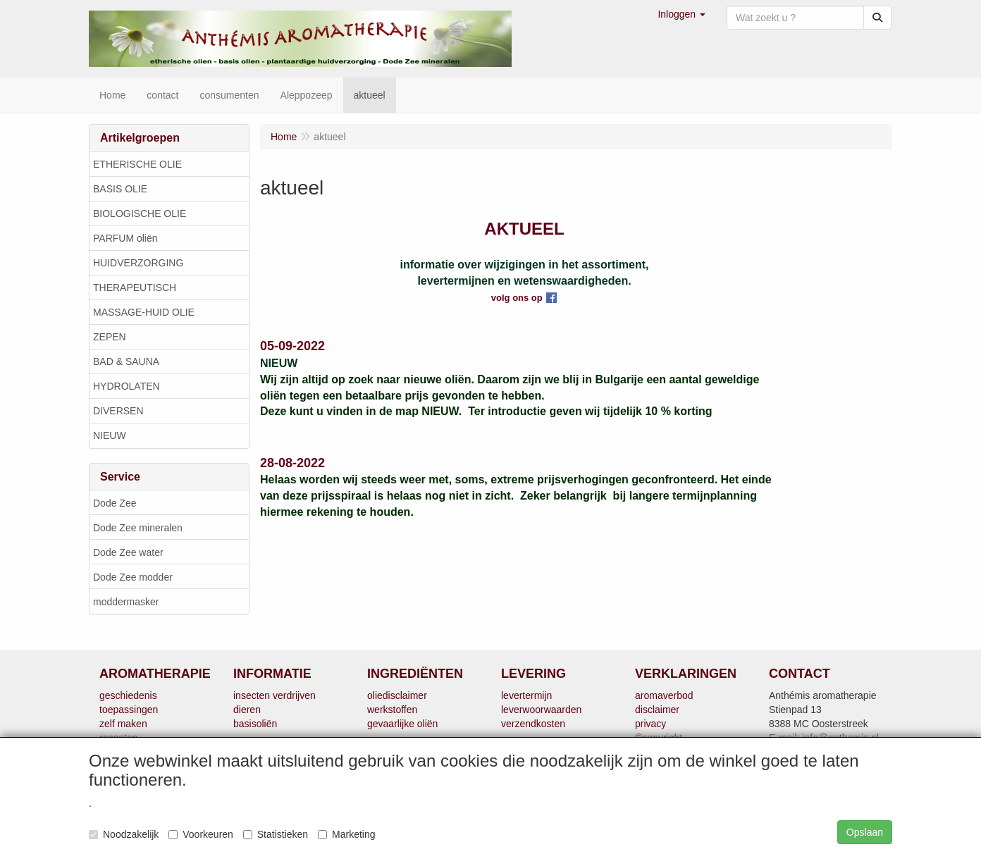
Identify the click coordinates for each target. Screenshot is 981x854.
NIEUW (109, 435)
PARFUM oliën (125, 238)
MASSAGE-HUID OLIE (144, 312)
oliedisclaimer (397, 695)
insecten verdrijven (274, 695)
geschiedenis (128, 695)
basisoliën (255, 723)
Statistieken (275, 834)
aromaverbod (664, 695)
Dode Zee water (128, 552)
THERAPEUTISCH (134, 287)
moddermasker (126, 601)
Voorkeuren (200, 834)
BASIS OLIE (120, 188)
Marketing (346, 834)
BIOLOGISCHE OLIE (139, 213)
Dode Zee (114, 503)
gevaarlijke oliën (402, 723)
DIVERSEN (118, 410)
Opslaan (864, 832)
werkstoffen (392, 709)
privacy (650, 723)
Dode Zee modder (133, 577)
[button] (681, 14)
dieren (247, 709)
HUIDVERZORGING (138, 262)
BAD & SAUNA (126, 361)
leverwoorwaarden (541, 709)
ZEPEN (109, 336)
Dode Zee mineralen (138, 527)
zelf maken (123, 723)
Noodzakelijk (124, 834)
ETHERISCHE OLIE (137, 164)
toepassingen (128, 709)
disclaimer (657, 709)
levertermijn (526, 695)
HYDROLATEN (126, 386)
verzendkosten (533, 723)
